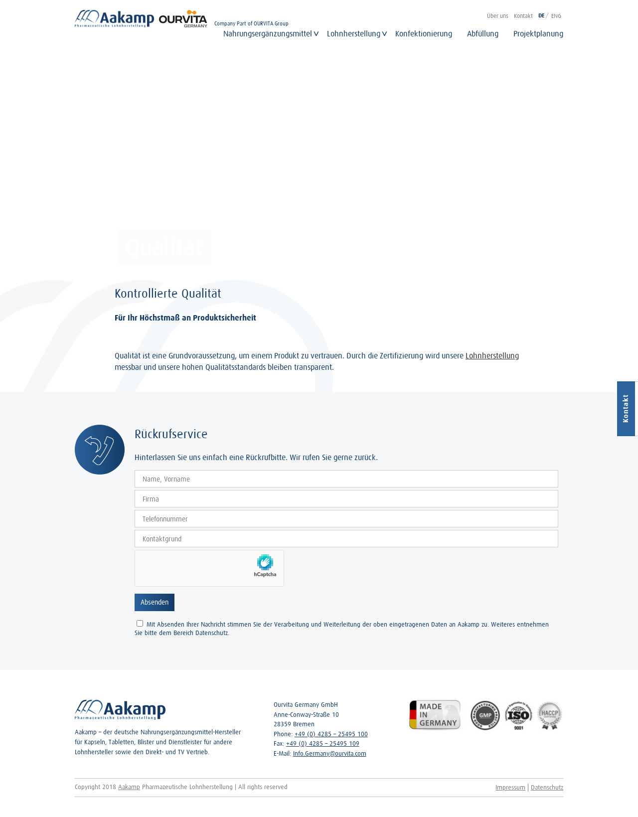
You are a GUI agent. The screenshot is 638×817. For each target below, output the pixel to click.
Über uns (497, 15)
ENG (556, 15)
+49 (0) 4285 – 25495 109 (322, 743)
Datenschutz (547, 787)
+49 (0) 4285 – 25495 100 (331, 734)
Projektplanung (538, 33)
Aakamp (129, 787)
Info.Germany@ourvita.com (329, 753)
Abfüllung (482, 33)
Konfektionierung (423, 33)
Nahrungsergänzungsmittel (267, 33)
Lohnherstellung (353, 33)
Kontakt (523, 15)
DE (541, 15)
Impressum (510, 787)
